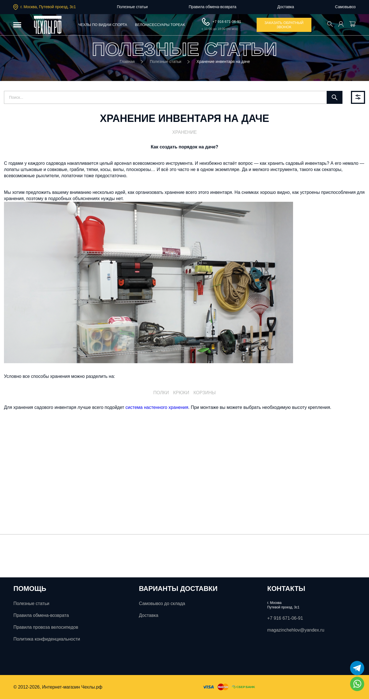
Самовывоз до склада (162, 603)
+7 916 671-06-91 (221, 22)
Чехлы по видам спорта (102, 25)
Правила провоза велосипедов (45, 627)
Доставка (285, 7)
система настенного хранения (156, 407)
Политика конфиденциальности (46, 639)
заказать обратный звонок (284, 25)
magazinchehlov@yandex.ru (295, 630)
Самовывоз (345, 7)
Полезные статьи (132, 7)
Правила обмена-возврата (212, 7)
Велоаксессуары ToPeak (160, 25)
